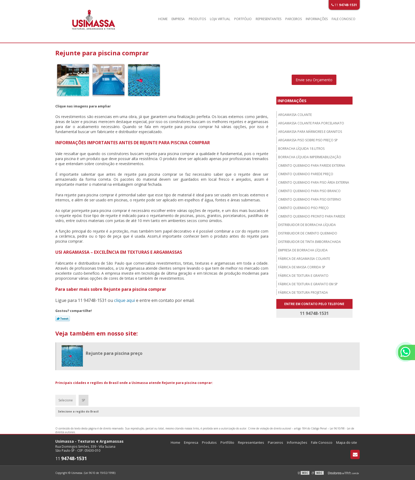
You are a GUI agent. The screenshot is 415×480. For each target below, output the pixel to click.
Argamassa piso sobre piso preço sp (308, 140)
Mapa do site (346, 442)
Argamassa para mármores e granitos (310, 131)
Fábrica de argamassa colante (304, 258)
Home (163, 19)
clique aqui (124, 300)
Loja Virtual (220, 19)
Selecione (65, 400)
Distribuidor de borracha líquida (307, 225)
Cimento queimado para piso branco (309, 191)
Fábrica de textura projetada (303, 292)
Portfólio (243, 19)
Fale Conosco (343, 19)
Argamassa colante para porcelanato (311, 123)
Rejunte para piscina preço (114, 353)
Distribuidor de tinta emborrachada (309, 241)
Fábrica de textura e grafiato (303, 275)
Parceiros (293, 19)
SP (83, 400)
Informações (317, 19)
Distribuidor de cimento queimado (307, 233)
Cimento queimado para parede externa (311, 165)
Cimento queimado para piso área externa (313, 182)
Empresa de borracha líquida (303, 250)
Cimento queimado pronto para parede (311, 216)
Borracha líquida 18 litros (301, 148)
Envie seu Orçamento (314, 79)
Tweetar (62, 318)
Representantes (268, 19)
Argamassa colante (295, 114)
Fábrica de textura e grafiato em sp (308, 284)
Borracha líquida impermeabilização (309, 157)
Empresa (178, 19)
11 (344, 5)
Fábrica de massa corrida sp (301, 267)
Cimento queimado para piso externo (309, 199)
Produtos (197, 19)
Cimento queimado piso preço (303, 208)
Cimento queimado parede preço (305, 174)
